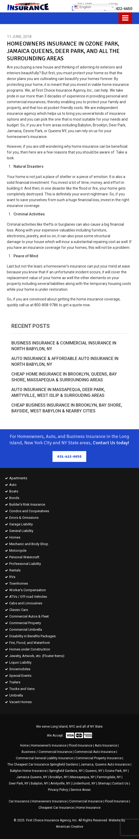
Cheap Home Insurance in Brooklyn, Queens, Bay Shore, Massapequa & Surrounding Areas (64, 377)
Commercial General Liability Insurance (44, 758)
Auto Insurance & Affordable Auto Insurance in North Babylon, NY (64, 361)
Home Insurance (88, 808)
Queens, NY (93, 771)
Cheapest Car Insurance (56, 808)
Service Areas (80, 790)
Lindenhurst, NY (84, 783)
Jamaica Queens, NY (31, 777)
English (82, 7)
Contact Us (120, 783)
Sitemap (104, 783)
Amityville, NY (60, 783)
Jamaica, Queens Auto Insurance (105, 764)
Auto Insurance (106, 745)
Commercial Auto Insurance (95, 752)
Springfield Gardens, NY (66, 771)
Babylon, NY (39, 783)
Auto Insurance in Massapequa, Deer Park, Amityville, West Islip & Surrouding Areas (58, 392)
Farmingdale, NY (109, 777)
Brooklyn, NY (59, 777)
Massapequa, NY (82, 777)
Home (24, 745)
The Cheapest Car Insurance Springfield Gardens (42, 764)
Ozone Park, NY (116, 771)
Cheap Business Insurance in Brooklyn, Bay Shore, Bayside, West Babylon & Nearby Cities (66, 408)
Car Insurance (19, 801)
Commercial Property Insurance (98, 758)
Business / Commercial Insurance (47, 752)
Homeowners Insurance (49, 801)
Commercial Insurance (86, 801)
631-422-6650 (120, 9)
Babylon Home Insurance (28, 771)
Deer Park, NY (18, 783)
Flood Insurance (80, 745)
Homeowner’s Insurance (48, 745)
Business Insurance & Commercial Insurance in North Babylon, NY (63, 345)
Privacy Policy (58, 790)
